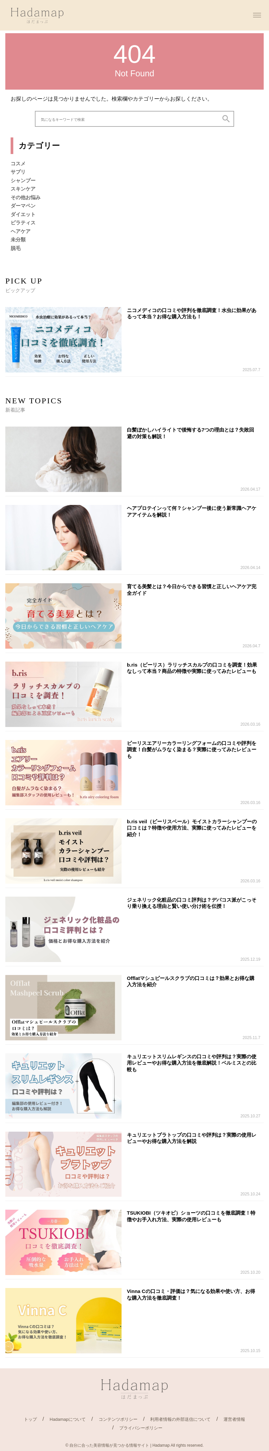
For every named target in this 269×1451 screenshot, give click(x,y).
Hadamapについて (68, 1419)
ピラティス (23, 222)
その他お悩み (26, 197)
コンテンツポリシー (118, 1419)
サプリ (18, 172)
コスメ (18, 163)
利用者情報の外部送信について (180, 1419)
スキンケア (23, 189)
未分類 (18, 239)
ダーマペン (23, 205)
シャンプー (23, 180)
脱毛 (16, 248)
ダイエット (23, 214)
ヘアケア (21, 231)
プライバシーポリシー (140, 1427)
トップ (30, 1419)
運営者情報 (234, 1419)
